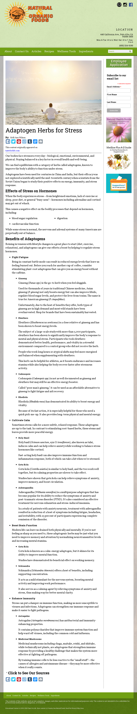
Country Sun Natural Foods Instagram (125, 4)
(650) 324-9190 (126, 45)
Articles (36, 51)
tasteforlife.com (12, 150)
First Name (112, 94)
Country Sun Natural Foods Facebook (131, 4)
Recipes (49, 51)
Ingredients (86, 51)
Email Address (114, 86)
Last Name (111, 102)
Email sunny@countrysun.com (119, 4)
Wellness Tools (66, 51)
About (8, 51)
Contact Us (22, 51)
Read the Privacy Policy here (75, 708)
